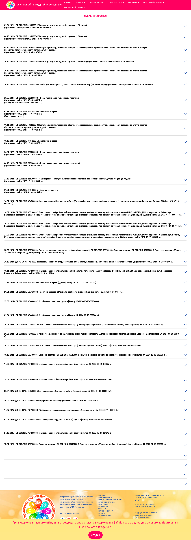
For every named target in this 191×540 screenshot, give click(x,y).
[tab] (95, 26)
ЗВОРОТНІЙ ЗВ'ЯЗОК (104, 515)
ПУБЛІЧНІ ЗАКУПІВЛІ (97, 2)
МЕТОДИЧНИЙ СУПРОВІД (106, 502)
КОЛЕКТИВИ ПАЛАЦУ (105, 497)
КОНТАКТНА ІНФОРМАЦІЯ (73, 7)
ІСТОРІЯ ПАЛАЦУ (103, 504)
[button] (95, 26)
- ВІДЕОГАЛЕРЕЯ (103, 506)
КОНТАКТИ (101, 513)
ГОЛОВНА (101, 495)
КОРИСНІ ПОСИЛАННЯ (105, 511)
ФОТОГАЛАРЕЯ (103, 509)
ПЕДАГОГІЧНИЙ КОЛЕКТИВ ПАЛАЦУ (109, 500)
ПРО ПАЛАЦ (132, 2)
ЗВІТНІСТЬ (79, 2)
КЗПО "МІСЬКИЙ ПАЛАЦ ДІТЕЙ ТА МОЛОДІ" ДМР (39, 5)
